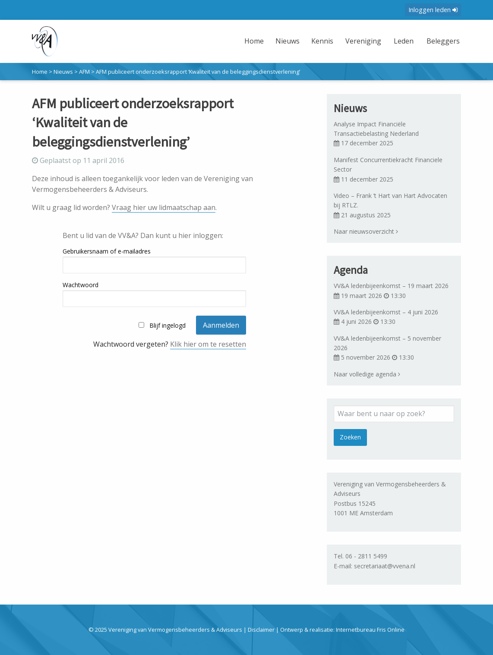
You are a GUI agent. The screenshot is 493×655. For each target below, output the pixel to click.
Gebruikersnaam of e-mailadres (107, 251)
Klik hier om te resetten (208, 344)
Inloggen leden (433, 10)
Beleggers (440, 41)
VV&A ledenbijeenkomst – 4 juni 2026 (386, 312)
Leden (399, 41)
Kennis (315, 41)
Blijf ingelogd (167, 325)
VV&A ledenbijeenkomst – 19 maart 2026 (391, 286)
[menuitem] (247, 46)
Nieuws (280, 41)
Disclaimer (261, 629)
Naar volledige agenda (367, 374)
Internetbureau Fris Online (370, 629)
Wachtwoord (80, 285)
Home (246, 41)
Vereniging (356, 41)
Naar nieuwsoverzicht (366, 231)
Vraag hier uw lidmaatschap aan (163, 207)
